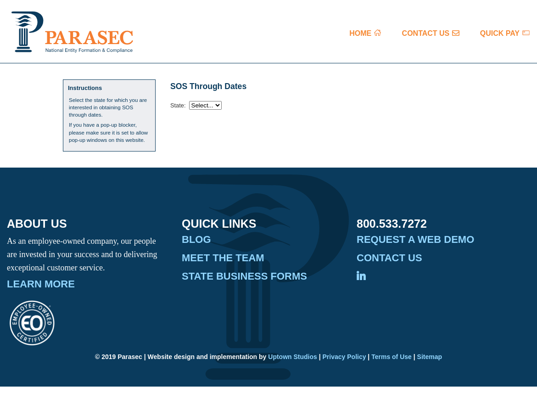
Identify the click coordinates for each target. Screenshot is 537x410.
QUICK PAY (500, 33)
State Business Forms (244, 276)
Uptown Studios (292, 356)
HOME (360, 33)
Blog (196, 240)
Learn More (41, 284)
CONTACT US (426, 33)
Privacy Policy (344, 356)
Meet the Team (223, 258)
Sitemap (429, 356)
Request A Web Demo (415, 240)
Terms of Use (391, 356)
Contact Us (389, 258)
